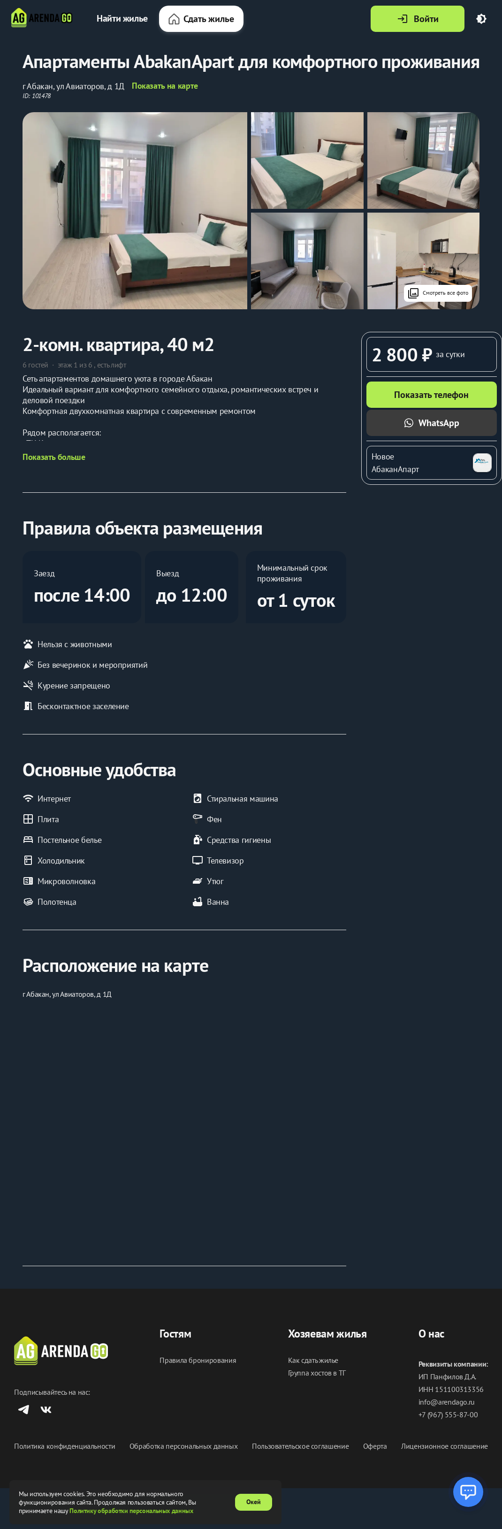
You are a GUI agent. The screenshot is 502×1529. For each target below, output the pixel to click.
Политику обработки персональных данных (131, 1510)
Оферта (375, 1446)
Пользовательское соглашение (300, 1446)
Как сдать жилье (313, 1360)
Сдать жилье (201, 19)
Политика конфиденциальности (64, 1446)
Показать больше (54, 457)
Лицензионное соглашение (444, 1446)
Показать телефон (431, 395)
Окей (253, 1502)
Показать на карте (165, 86)
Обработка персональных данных (183, 1446)
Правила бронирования (198, 1360)
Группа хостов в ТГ (317, 1372)
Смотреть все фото (438, 293)
